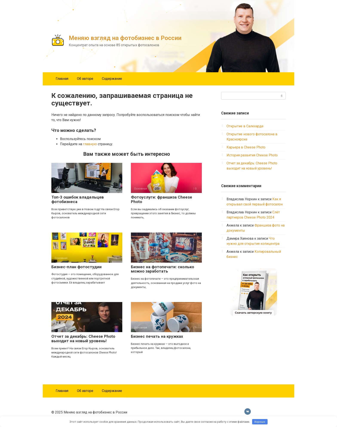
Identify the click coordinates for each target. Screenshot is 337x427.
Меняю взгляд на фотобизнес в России (125, 38)
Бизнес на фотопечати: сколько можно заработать (162, 269)
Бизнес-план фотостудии (76, 266)
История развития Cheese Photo (252, 155)
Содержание (112, 79)
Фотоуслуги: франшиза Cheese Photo (161, 199)
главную (90, 144)
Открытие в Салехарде (245, 126)
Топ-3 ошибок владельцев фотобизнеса (77, 199)
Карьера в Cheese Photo (246, 147)
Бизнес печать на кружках (157, 336)
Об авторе (85, 79)
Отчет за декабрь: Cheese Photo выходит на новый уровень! (83, 338)
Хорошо (259, 421)
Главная (62, 79)
